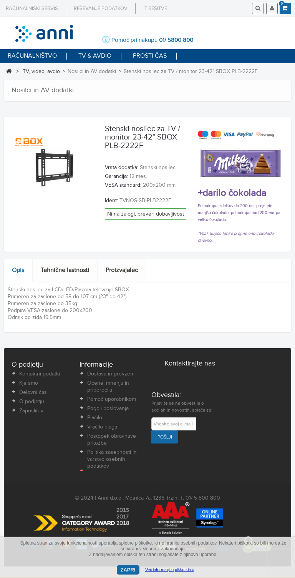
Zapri (128, 570)
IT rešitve (155, 8)
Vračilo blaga (102, 427)
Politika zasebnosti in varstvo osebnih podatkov (112, 459)
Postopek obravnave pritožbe (111, 439)
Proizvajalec (122, 270)
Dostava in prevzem (110, 374)
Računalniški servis (32, 8)
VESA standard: (123, 185)
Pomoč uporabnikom (111, 399)
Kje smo (28, 383)
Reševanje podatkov (101, 8)
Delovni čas (33, 392)
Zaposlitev (31, 411)
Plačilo (94, 418)
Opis (18, 270)
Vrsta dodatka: (121, 167)
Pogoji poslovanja (108, 408)
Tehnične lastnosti (65, 270)
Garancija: (116, 176)
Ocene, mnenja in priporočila (108, 386)
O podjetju (31, 402)
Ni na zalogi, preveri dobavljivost (145, 214)
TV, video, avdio (41, 71)
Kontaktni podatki (39, 374)
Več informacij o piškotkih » (169, 569)
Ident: (111, 201)
